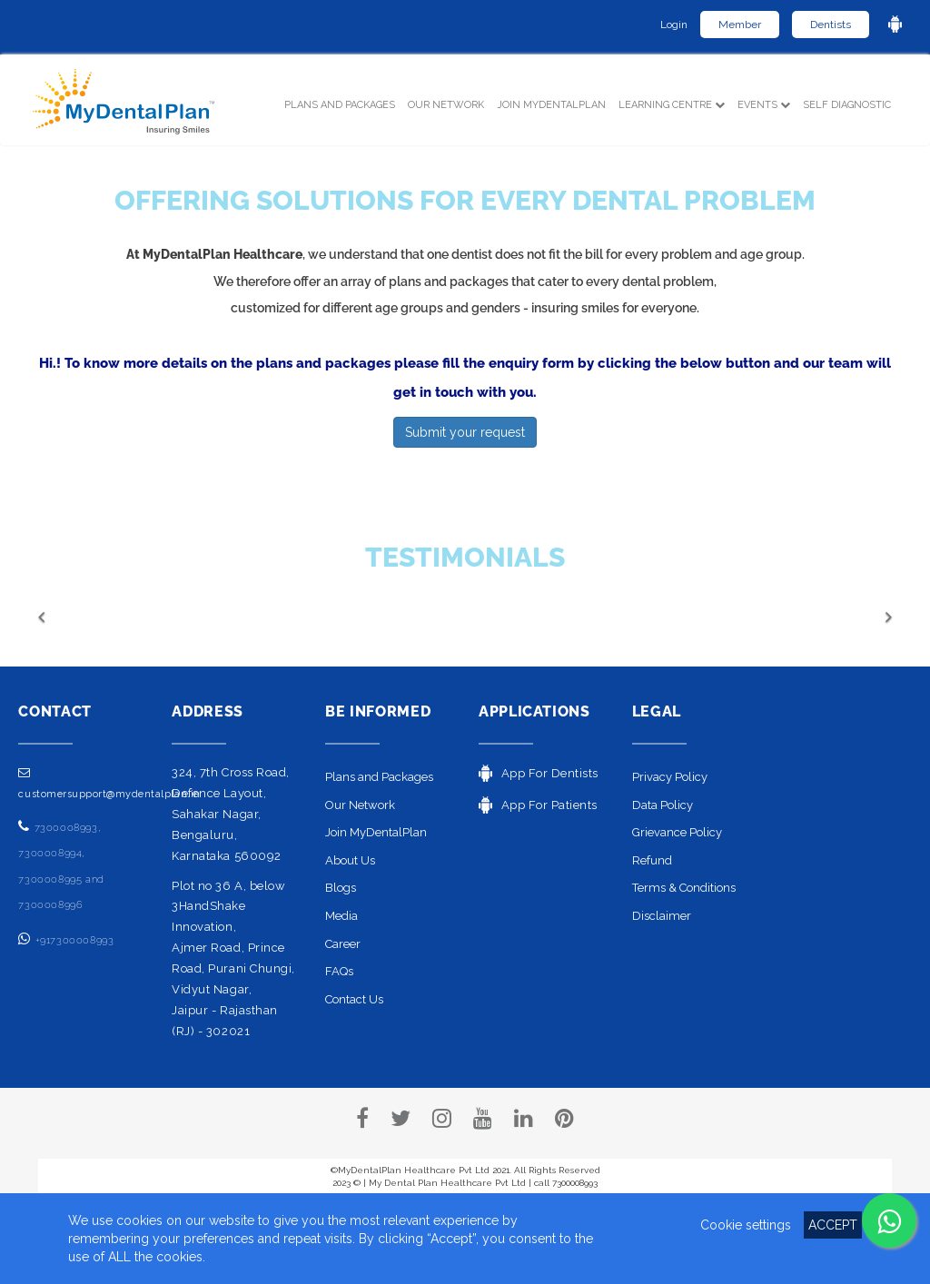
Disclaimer (661, 916)
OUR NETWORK (446, 105)
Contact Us (354, 999)
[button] (102, 616)
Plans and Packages (379, 777)
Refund (652, 860)
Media (341, 916)
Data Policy (662, 805)
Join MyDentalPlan (551, 105)
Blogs (340, 887)
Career (343, 944)
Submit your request (465, 432)
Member (739, 24)
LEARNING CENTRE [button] (671, 105)
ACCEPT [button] (832, 1225)
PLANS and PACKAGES (342, 103)
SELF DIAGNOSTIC (847, 105)
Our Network (360, 805)
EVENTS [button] (763, 105)
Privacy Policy (669, 777)
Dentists (830, 24)
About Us (350, 860)
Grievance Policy (677, 832)
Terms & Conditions (684, 887)
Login (674, 24)
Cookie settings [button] (745, 1225)
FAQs (339, 971)
